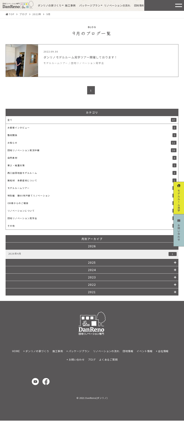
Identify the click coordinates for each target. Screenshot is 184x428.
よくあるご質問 (108, 359)
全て (92, 120)
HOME (16, 351)
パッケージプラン (89, 5)
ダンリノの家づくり (49, 5)
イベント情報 (144, 351)
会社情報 (163, 351)
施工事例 (70, 5)
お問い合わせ (76, 359)
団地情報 (139, 5)
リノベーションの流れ (117, 5)
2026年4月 (92, 254)
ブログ (92, 359)
